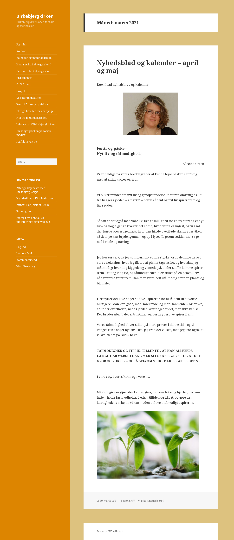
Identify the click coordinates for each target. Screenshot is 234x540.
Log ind (21, 247)
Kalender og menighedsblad (34, 58)
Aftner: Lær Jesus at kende (33, 205)
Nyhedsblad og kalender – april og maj (148, 66)
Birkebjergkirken (35, 16)
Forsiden (21, 44)
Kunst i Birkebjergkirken (32, 104)
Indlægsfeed (24, 253)
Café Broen (23, 84)
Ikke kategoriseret (152, 500)
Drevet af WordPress (110, 531)
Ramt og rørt (24, 211)
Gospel (20, 91)
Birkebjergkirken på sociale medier (34, 133)
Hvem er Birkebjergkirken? (34, 64)
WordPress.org (25, 266)
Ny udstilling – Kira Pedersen (34, 198)
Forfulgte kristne (27, 141)
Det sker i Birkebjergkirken (33, 71)
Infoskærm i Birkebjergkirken (35, 124)
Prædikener (24, 78)
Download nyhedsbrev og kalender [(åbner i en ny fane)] (123, 84)
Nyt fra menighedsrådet (31, 117)
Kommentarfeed (26, 260)
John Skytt (129, 500)
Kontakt (21, 51)
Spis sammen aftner (28, 98)
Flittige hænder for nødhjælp (34, 111)
